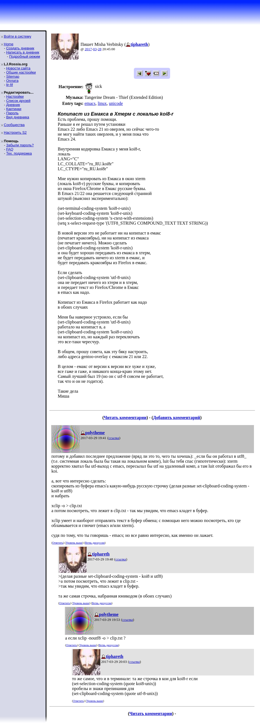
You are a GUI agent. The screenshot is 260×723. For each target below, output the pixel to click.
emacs (89, 103)
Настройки (15, 96)
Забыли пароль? (20, 145)
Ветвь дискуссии (94, 542)
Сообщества (14, 125)
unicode (116, 103)
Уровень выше (74, 542)
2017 (88, 49)
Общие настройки (21, 72)
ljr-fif (9, 85)
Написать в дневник (22, 52)
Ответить (57, 542)
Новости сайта (18, 68)
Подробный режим (24, 56)
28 (99, 49)
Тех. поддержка (19, 153)
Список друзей (18, 101)
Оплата (12, 81)
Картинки (13, 109)
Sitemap (12, 76)
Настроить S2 (15, 132)
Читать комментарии (125, 417)
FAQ (9, 149)
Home (8, 44)
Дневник (13, 105)
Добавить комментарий (176, 417)
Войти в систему (17, 36)
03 (95, 49)
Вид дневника (17, 117)
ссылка (114, 438)
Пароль (12, 113)
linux (102, 103)
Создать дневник (20, 48)
